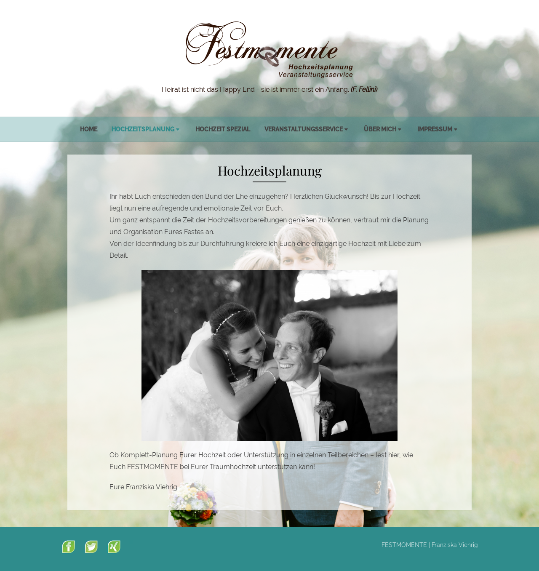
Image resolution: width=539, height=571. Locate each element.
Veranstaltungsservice (303, 129)
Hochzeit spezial (222, 129)
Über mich (380, 129)
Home (88, 129)
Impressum (434, 129)
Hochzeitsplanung (143, 129)
